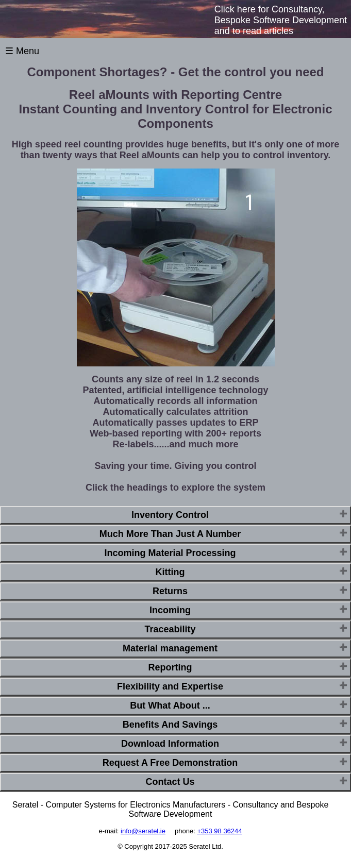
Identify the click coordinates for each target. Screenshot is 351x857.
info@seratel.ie (143, 831)
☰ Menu (22, 51)
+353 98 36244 (219, 831)
